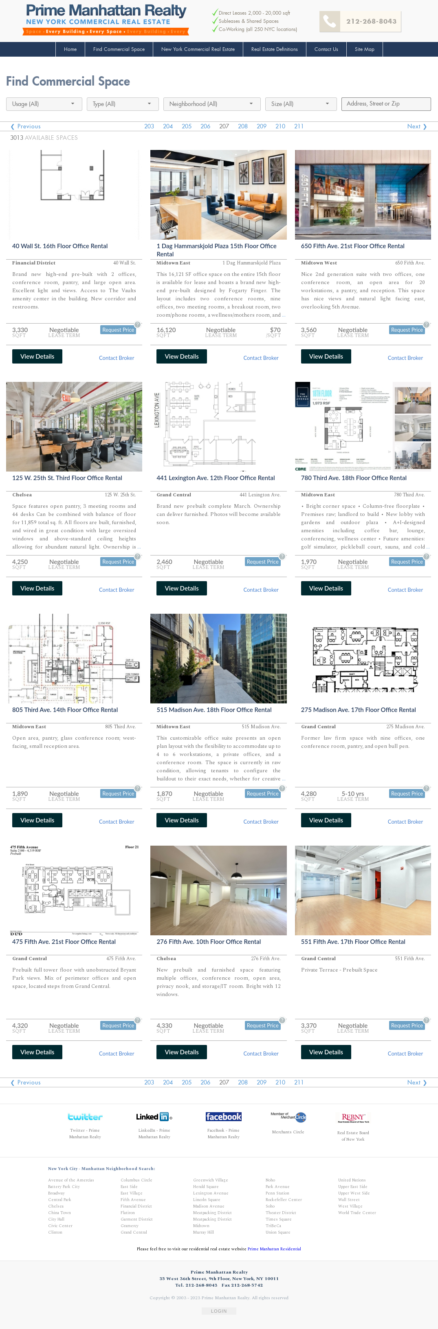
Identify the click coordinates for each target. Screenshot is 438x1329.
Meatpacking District (212, 1213)
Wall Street (349, 1200)
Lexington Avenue (211, 1193)
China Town (59, 1213)
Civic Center (60, 1226)
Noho (270, 1180)
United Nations (352, 1180)
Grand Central (134, 1232)
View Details (37, 356)
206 (205, 126)
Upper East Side (353, 1187)
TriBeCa (273, 1226)
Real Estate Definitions (274, 49)
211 (299, 126)
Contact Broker (116, 358)
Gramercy (130, 1226)
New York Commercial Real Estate (198, 49)
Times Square (279, 1219)
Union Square (278, 1232)
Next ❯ (417, 126)
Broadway (56, 1193)
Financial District (136, 1206)
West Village (350, 1206)
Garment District (137, 1219)
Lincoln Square (206, 1200)
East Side (129, 1187)
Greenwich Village (210, 1180)
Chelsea (56, 1206)
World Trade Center (357, 1213)
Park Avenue (278, 1187)
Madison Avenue (209, 1206)
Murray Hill (203, 1232)
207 (224, 126)
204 (168, 126)
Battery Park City (64, 1187)
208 (243, 126)
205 (186, 126)
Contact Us (326, 49)
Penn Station (277, 1193)
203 (149, 126)
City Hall (56, 1219)
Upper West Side (354, 1193)
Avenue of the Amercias (71, 1180)
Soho (270, 1206)
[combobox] (44, 104)
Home (70, 49)
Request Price (118, 329)
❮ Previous (25, 126)
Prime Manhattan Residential (274, 1249)
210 (280, 126)
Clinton (55, 1232)
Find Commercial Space (119, 49)
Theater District (281, 1213)
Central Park (59, 1200)
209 (261, 126)
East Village (132, 1193)
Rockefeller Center (284, 1200)
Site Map (364, 49)
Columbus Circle (136, 1180)
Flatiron (128, 1213)
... (284, 315)
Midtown (201, 1226)
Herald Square (206, 1187)
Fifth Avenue (133, 1200)
